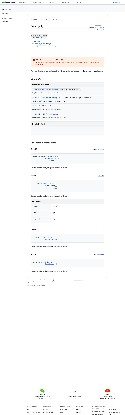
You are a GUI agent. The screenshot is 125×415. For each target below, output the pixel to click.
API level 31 (101, 27)
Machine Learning (48, 412)
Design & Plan (37, 2)
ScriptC (35, 89)
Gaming (45, 409)
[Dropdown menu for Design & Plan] (44, 2)
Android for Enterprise (33, 412)
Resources (55, 89)
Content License (78, 280)
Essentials (22, 2)
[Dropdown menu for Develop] (56, 2)
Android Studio (116, 2)
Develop (46, 19)
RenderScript (44, 89)
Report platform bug (114, 409)
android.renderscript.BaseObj (42, 43)
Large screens (64, 409)
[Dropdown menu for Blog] (84, 2)
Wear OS (62, 412)
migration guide (83, 62)
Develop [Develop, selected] (51, 2)
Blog (80, 2)
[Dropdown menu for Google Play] (71, 2)
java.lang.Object (36, 41)
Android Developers (36, 19)
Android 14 (79, 412)
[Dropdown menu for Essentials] (28, 2)
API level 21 (101, 176)
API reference (7, 9)
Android (29, 409)
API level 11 (98, 25)
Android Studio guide (98, 411)
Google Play (65, 2)
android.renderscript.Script (44, 45)
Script (42, 38)
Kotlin (96, 30)
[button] (12, 21)
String (54, 98)
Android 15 (79, 409)
